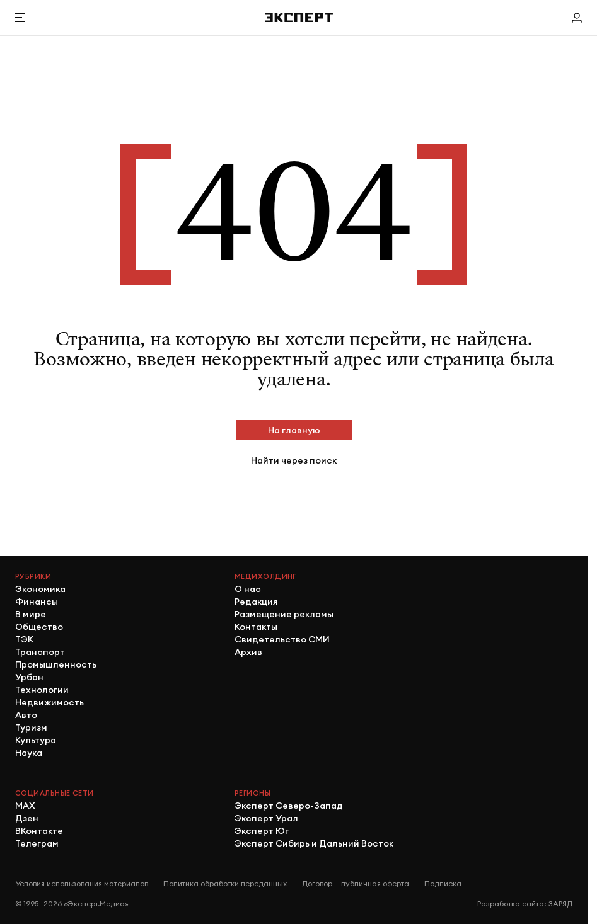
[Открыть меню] (20, 18)
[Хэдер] (299, 17)
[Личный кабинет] (577, 18)
